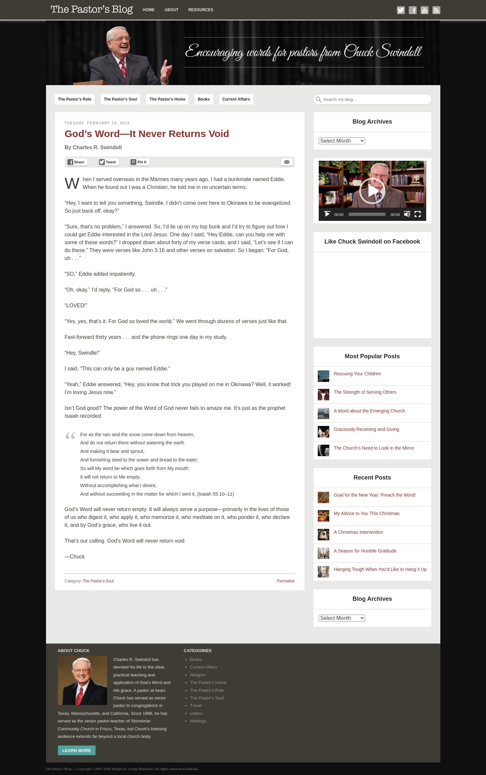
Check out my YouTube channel (424, 10)
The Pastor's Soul (98, 581)
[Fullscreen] (417, 214)
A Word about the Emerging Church (369, 411)
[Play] (327, 214)
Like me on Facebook (413, 10)
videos (196, 713)
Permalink (285, 581)
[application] (372, 191)
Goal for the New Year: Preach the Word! (375, 495)
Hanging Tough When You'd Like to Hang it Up (380, 569)
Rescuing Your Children (357, 373)
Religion (198, 674)
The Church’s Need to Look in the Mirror (374, 448)
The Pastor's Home (208, 682)
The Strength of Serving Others (365, 392)
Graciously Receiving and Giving (366, 429)
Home (149, 10)
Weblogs (198, 720)
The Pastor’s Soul (120, 99)
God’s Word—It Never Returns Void (147, 133)
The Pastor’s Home (167, 99)
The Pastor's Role (207, 690)
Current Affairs (236, 99)
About (172, 10)
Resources (200, 10)
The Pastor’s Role (74, 99)
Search (319, 100)
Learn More (76, 750)
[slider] (367, 214)
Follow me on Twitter (401, 10)
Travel (196, 705)
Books (204, 99)
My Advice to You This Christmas (367, 513)
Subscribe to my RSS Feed (436, 10)
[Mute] (407, 214)
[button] (372, 191)
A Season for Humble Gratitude (365, 551)
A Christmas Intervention (358, 532)
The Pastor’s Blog (92, 10)
